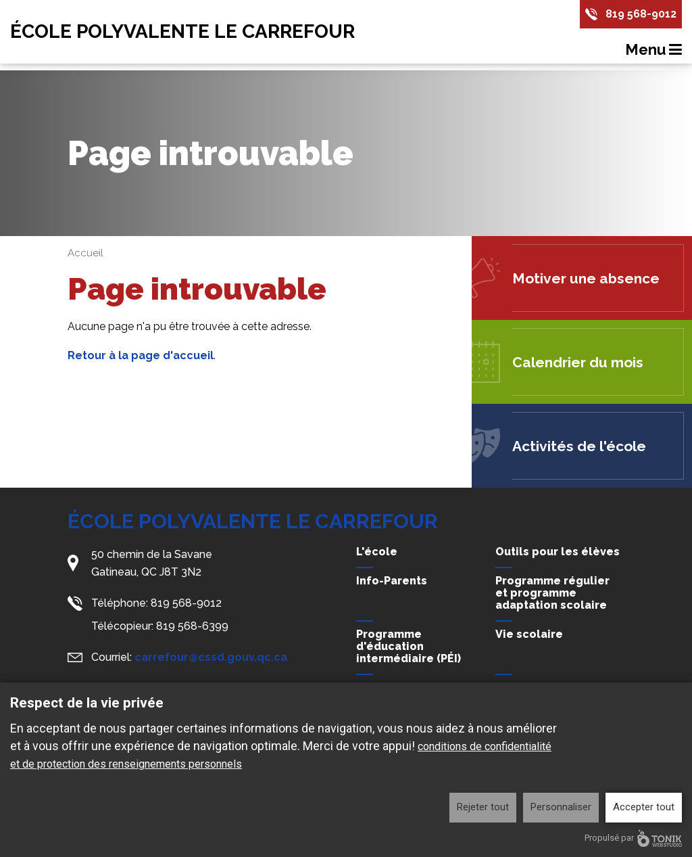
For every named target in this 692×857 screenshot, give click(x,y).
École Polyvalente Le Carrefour (182, 31)
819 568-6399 (192, 626)
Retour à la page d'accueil (141, 355)
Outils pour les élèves (557, 551)
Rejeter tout (483, 807)
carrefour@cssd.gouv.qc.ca (210, 657)
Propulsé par (633, 838)
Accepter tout (643, 807)
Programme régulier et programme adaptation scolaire (552, 592)
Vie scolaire (529, 634)
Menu (653, 49)
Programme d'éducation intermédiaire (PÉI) (408, 646)
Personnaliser (560, 807)
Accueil (85, 253)
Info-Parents (391, 580)
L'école (376, 551)
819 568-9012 (641, 13)
